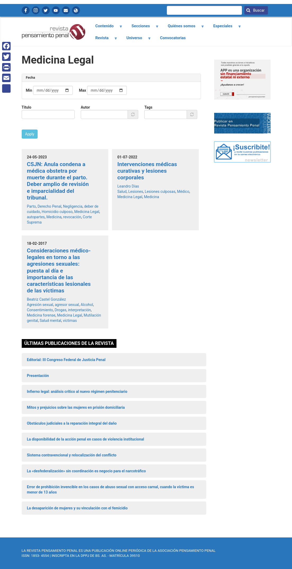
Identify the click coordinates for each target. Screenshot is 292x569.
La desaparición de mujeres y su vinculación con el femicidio (77, 508)
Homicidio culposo (57, 212)
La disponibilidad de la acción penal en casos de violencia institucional (85, 439)
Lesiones (135, 191)
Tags (148, 107)
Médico (183, 191)
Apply (29, 134)
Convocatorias (173, 37)
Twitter (46, 10)
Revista (103, 39)
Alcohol (86, 305)
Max (82, 90)
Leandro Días (128, 186)
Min (29, 90)
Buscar (258, 10)
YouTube (56, 10)
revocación (72, 217)
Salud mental (50, 320)
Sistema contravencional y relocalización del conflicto (71, 455)
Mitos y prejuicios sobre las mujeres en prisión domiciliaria (76, 407)
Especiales (224, 28)
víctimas (70, 320)
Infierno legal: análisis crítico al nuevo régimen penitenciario (77, 391)
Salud (122, 191)
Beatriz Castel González (46, 299)
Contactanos (66, 10)
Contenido (106, 28)
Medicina (53, 217)
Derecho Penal (49, 206)
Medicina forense (41, 315)
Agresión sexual (40, 305)
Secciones (142, 28)
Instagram (36, 10)
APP (76, 10)
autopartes (36, 217)
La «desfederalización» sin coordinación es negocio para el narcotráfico (86, 471)
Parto (31, 206)
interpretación (79, 310)
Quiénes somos (183, 28)
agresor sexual (67, 305)
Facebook (26, 10)
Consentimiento (40, 310)
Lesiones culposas (160, 191)
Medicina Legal (86, 212)
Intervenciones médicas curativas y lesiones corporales (147, 171)
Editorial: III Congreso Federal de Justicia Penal (66, 360)
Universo (135, 39)
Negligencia (72, 206)
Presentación (38, 376)
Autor (85, 107)
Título (27, 107)
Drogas (60, 310)
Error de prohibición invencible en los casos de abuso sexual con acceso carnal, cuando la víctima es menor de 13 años (110, 489)
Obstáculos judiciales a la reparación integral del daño (72, 423)
